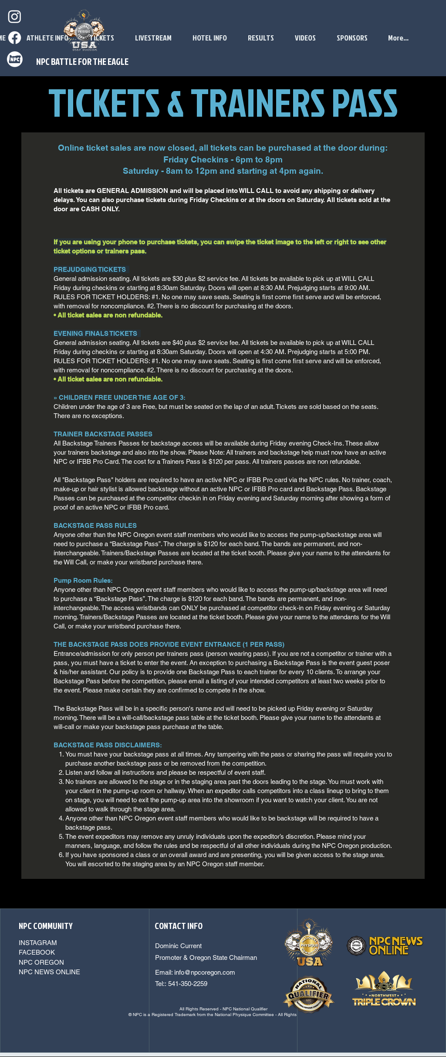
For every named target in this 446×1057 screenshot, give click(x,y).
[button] (305, 38)
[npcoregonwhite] (14, 59)
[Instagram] (14, 16)
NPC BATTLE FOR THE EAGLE (82, 61)
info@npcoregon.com (204, 972)
